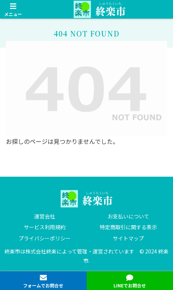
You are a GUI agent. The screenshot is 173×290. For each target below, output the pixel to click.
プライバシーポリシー (45, 238)
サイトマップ (128, 238)
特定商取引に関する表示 (128, 227)
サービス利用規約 (44, 227)
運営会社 (44, 216)
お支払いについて (128, 216)
